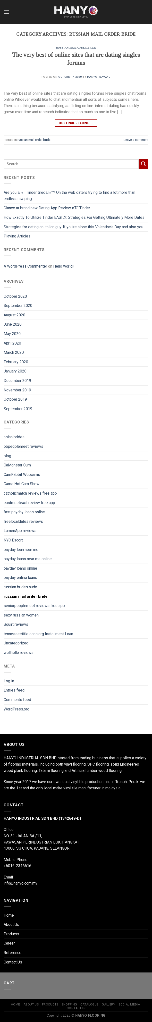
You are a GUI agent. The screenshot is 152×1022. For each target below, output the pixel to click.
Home (9, 915)
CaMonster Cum (17, 465)
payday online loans (20, 577)
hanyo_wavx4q (99, 76)
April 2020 (12, 343)
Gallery (108, 1004)
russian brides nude (20, 587)
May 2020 (12, 333)
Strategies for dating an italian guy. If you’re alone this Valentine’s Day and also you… (75, 227)
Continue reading (76, 123)
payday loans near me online (28, 559)
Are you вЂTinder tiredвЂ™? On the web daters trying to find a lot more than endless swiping (69, 195)
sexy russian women (21, 615)
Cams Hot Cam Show (21, 483)
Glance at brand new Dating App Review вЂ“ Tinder (47, 208)
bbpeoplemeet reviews (23, 446)
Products (11, 934)
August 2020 (14, 315)
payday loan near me (21, 549)
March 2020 (14, 352)
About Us (11, 924)
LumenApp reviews (20, 530)
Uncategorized (16, 643)
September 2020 (18, 305)
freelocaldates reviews (23, 521)
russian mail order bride (76, 47)
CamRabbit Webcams (22, 474)
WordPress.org (16, 709)
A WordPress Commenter (25, 266)
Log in (9, 681)
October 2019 (15, 399)
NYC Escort (13, 540)
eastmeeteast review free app (29, 502)
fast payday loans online (24, 512)
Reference (12, 952)
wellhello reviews (19, 652)
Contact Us (13, 962)
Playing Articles (17, 236)
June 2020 (13, 324)
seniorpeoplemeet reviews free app (34, 605)
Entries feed (14, 690)
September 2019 (18, 408)
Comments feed (17, 699)
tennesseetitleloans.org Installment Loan (38, 634)
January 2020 (15, 371)
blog (7, 456)
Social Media (129, 1004)
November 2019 (17, 390)
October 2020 (15, 296)
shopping (69, 1004)
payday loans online (20, 568)
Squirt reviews (16, 624)
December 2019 (17, 380)
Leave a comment (136, 140)
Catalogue (89, 1004)
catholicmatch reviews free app (30, 493)
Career (9, 943)
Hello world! (63, 266)
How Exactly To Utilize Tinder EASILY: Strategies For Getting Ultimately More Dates (74, 217)
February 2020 (16, 362)
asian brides (14, 437)
